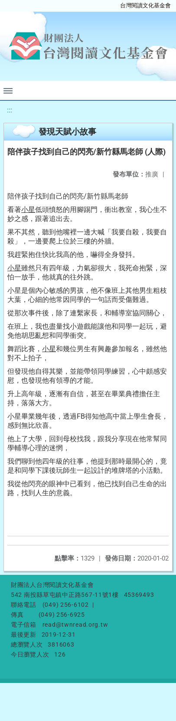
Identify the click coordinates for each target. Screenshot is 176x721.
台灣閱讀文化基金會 (145, 5)
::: (9, 110)
